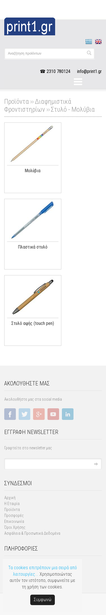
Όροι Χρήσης (14, 527)
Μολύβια (32, 170)
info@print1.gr (89, 71)
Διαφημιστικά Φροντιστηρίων (37, 105)
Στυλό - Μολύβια (73, 109)
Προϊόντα (12, 509)
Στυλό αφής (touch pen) (32, 323)
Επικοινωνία (14, 521)
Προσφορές (14, 515)
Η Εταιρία (12, 503)
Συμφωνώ (42, 599)
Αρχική (10, 497)
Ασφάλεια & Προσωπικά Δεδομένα (32, 533)
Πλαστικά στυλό (32, 247)
